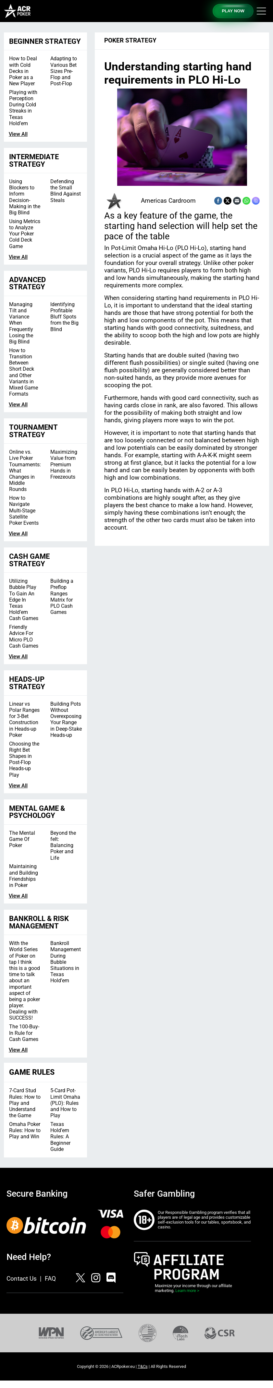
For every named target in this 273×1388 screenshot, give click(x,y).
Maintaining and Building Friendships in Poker (23, 875)
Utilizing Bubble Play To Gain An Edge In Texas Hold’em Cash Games (23, 599)
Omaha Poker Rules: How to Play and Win (25, 1130)
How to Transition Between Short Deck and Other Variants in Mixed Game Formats (23, 372)
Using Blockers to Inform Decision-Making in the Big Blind (24, 197)
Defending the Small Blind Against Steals (65, 190)
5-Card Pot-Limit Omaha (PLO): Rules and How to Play (65, 1103)
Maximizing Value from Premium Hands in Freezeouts (63, 464)
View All (18, 134)
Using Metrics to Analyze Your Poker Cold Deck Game (24, 233)
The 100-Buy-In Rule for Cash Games (24, 1032)
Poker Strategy (130, 40)
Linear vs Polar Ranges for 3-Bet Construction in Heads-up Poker (24, 719)
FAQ (50, 1278)
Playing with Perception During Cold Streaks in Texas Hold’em (23, 107)
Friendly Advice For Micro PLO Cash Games (23, 636)
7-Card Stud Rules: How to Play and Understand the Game (25, 1103)
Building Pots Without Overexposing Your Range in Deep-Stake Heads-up (66, 719)
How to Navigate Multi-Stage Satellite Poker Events (24, 510)
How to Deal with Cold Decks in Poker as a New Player (23, 71)
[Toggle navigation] (261, 11)
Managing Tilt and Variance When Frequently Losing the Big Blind (21, 323)
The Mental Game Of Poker (22, 839)
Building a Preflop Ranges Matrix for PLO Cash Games (61, 596)
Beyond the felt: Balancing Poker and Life (63, 845)
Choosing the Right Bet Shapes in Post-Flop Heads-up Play (24, 759)
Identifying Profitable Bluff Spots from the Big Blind (64, 316)
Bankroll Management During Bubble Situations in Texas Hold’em (65, 962)
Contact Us (21, 1278)
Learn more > (187, 1290)
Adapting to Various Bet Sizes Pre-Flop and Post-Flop (63, 71)
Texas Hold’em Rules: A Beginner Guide (60, 1136)
